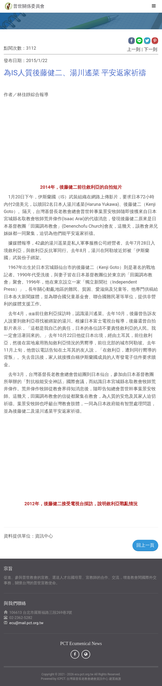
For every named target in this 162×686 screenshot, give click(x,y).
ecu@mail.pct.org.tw (26, 623)
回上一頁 (145, 545)
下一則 (150, 49)
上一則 (134, 49)
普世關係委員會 (28, 6)
